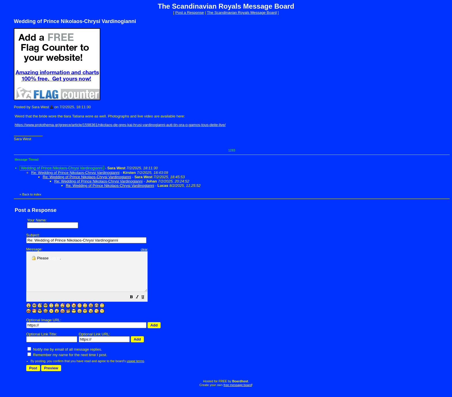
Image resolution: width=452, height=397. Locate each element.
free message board (237, 392)
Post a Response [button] (189, 12)
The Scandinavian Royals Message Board (242, 12)
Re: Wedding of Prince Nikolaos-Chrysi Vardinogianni (75, 172)
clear (158, 249)
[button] (146, 305)
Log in (55, 258)
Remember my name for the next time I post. (67, 362)
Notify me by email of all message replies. (64, 357)
